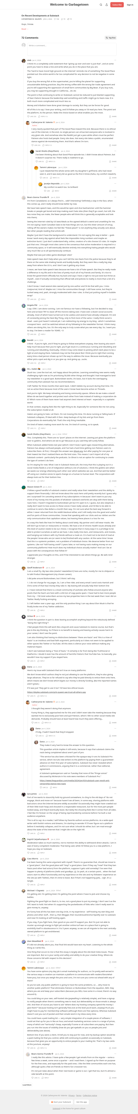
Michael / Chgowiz (35, 890)
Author (34, 125)
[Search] (101, 4)
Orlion (30, 616)
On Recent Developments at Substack (40, 16)
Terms (78, 1095)
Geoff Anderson (34, 567)
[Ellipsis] (115, 60)
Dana (29, 666)
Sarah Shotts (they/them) (47, 151)
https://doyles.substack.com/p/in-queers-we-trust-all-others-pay (56, 692)
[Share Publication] (106, 4)
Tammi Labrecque (48, 167)
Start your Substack (61, 1102)
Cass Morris (32, 858)
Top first (111, 38)
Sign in (130, 4)
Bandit (30, 340)
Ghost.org (78, 451)
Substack (56, 1108)
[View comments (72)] (63, 19)
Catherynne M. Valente (32, 19)
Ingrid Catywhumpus (37, 839)
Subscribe (117, 4)
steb (29, 60)
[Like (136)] (56, 19)
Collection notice (90, 1095)
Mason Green (33, 486)
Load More (27, 1085)
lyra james (32, 793)
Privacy (72, 1095)
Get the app (81, 1102)
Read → (25, 29)
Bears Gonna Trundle (37, 197)
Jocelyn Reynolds (52, 183)
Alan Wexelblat (34, 941)
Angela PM (32, 305)
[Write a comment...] (71, 49)
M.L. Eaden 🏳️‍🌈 (33, 369)
